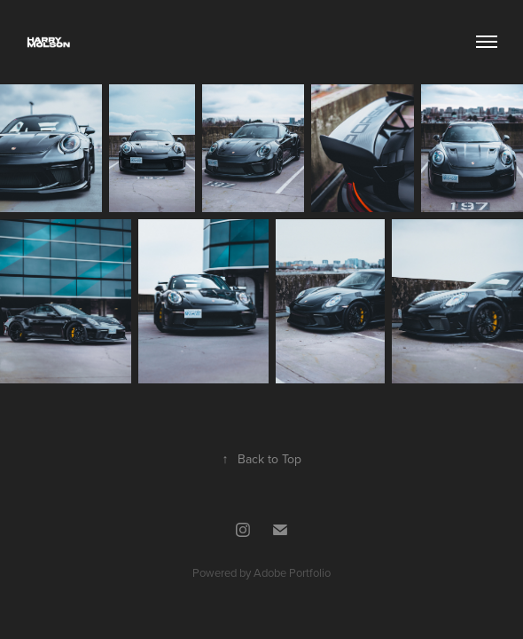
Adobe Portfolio (292, 572)
